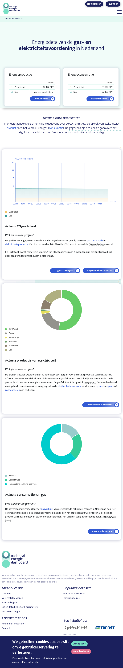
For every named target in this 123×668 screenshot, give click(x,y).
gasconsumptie (95, 240)
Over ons (6, 594)
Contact (6, 628)
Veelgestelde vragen (12, 598)
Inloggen (113, 4)
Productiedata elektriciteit (99, 405)
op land (99, 386)
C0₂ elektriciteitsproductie (99, 270)
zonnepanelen (12, 390)
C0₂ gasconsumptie (64, 270)
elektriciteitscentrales (69, 386)
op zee (110, 386)
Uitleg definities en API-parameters (20, 607)
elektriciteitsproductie (16, 244)
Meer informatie (30, 662)
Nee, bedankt (81, 651)
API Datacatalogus (11, 612)
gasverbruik (47, 509)
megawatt (90, 382)
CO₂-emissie (95, 244)
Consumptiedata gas (102, 531)
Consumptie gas (71, 598)
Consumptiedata (99, 99)
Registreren (94, 4)
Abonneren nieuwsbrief (13, 624)
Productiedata (41, 99)
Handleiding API (9, 603)
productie (12, 128)
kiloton (42, 252)
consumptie (56, 128)
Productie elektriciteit (74, 594)
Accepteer (79, 644)
